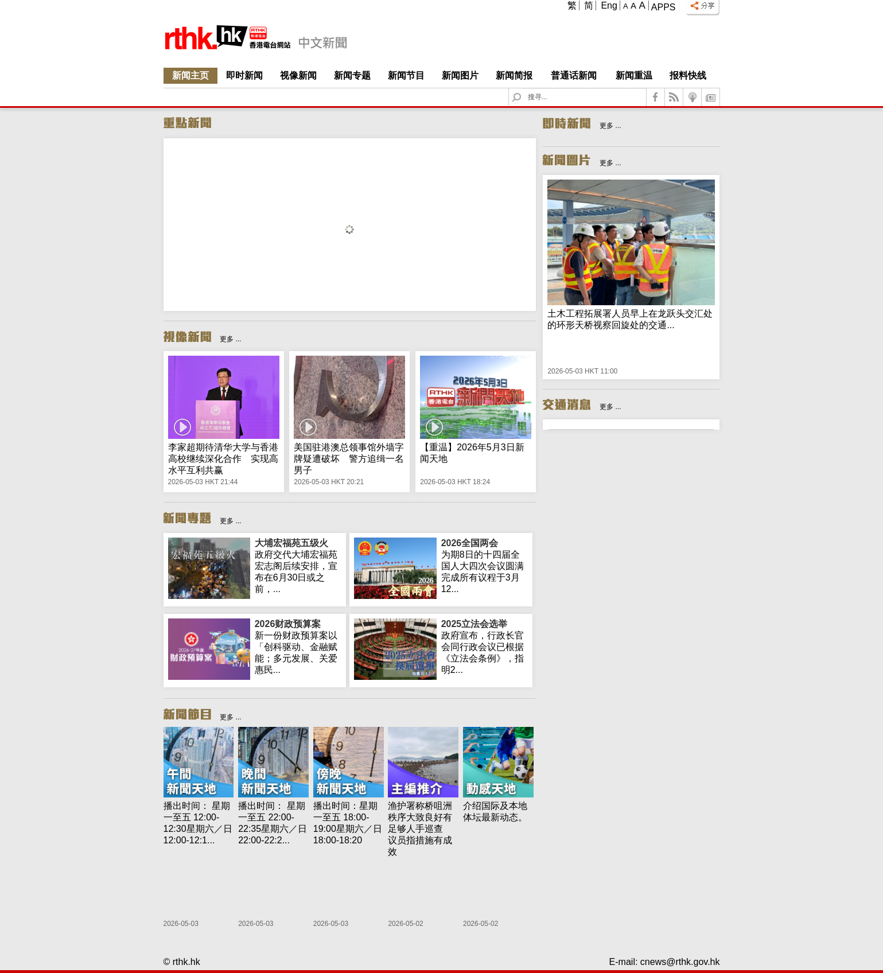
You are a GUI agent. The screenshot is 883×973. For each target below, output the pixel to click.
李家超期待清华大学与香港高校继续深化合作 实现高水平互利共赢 (223, 458)
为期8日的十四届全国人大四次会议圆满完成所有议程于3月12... (484, 566)
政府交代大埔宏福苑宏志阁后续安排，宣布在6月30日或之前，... (298, 566)
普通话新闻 (574, 75)
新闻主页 (190, 75)
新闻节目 (406, 75)
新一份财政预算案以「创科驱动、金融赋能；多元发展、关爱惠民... (298, 646)
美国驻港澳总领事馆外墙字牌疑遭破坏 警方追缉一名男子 (349, 458)
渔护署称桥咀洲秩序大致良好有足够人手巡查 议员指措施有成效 (420, 829)
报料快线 (688, 75)
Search (523, 88)
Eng (609, 5)
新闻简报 (514, 75)
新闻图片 (460, 75)
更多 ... (230, 339)
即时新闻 (244, 75)
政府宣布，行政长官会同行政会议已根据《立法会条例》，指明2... (484, 646)
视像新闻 (298, 75)
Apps (663, 7)
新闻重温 (634, 75)
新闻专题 (352, 75)
